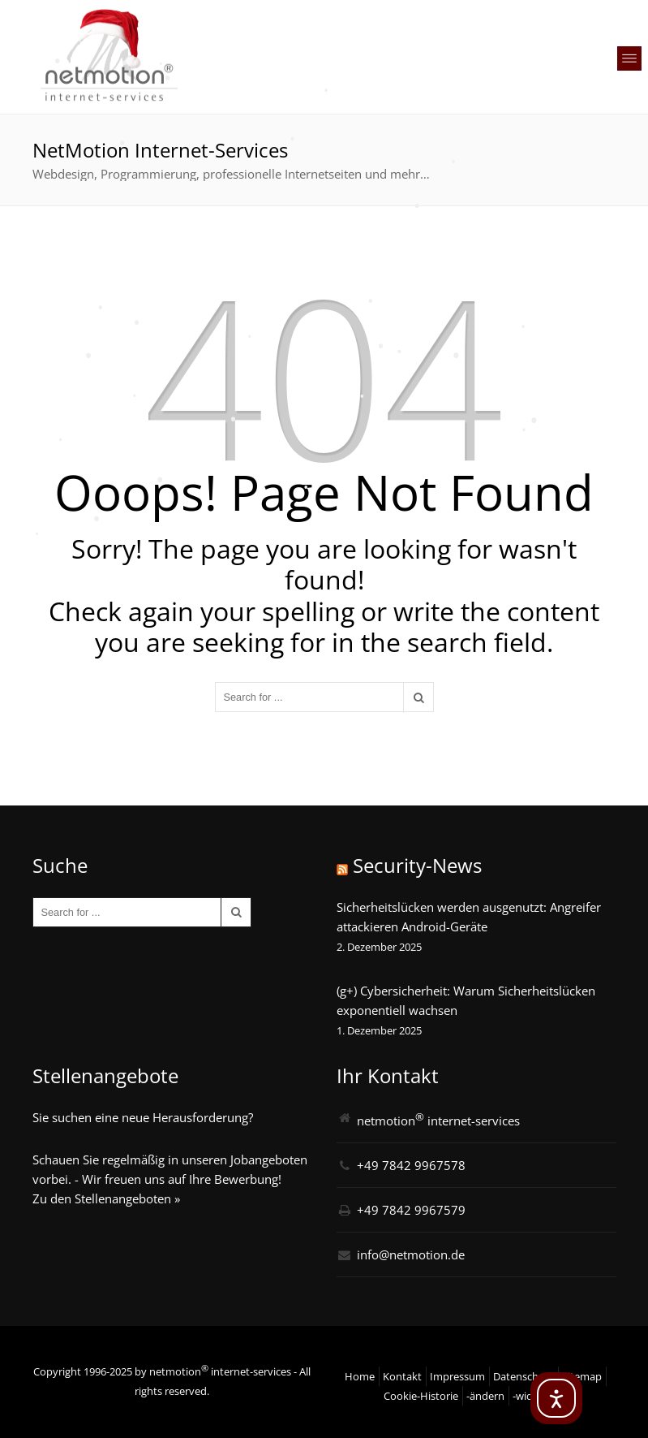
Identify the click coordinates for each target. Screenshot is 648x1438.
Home (360, 1376)
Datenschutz (523, 1376)
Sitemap (582, 1376)
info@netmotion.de (411, 1254)
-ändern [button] (485, 1395)
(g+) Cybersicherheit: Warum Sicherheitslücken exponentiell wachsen (466, 1000)
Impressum (457, 1376)
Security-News (417, 865)
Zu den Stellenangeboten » (106, 1198)
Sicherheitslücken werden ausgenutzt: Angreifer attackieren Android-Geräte (469, 917)
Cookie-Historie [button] (421, 1395)
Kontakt (402, 1376)
